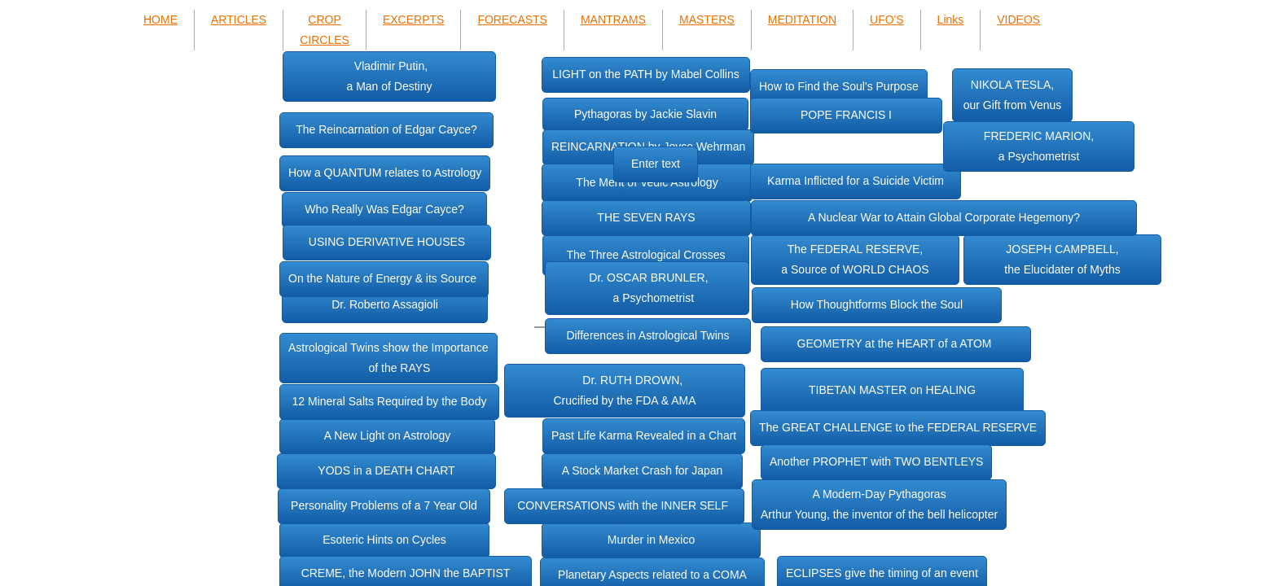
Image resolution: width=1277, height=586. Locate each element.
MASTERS (707, 19)
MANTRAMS (613, 19)
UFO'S (887, 19)
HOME (160, 19)
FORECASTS (512, 19)
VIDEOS (1018, 19)
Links (950, 19)
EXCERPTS (413, 19)
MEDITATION (802, 19)
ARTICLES (238, 19)
